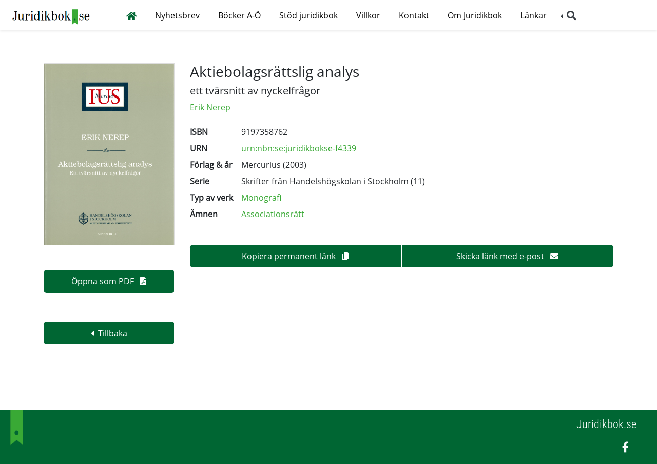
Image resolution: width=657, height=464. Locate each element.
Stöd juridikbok (308, 15)
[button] (568, 16)
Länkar (533, 15)
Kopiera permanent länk (295, 256)
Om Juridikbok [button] (475, 15)
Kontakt (414, 15)
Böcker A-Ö (239, 15)
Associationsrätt (272, 214)
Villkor (368, 15)
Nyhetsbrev (177, 15)
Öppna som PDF (108, 281)
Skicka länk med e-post (507, 256)
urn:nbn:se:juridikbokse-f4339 (298, 148)
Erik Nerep (210, 107)
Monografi (261, 197)
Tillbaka (109, 333)
